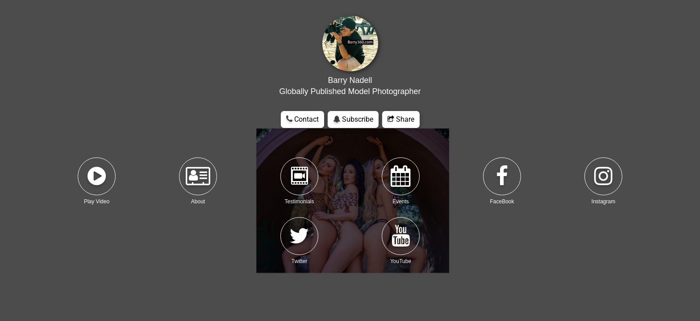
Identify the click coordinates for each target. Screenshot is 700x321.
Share (401, 119)
